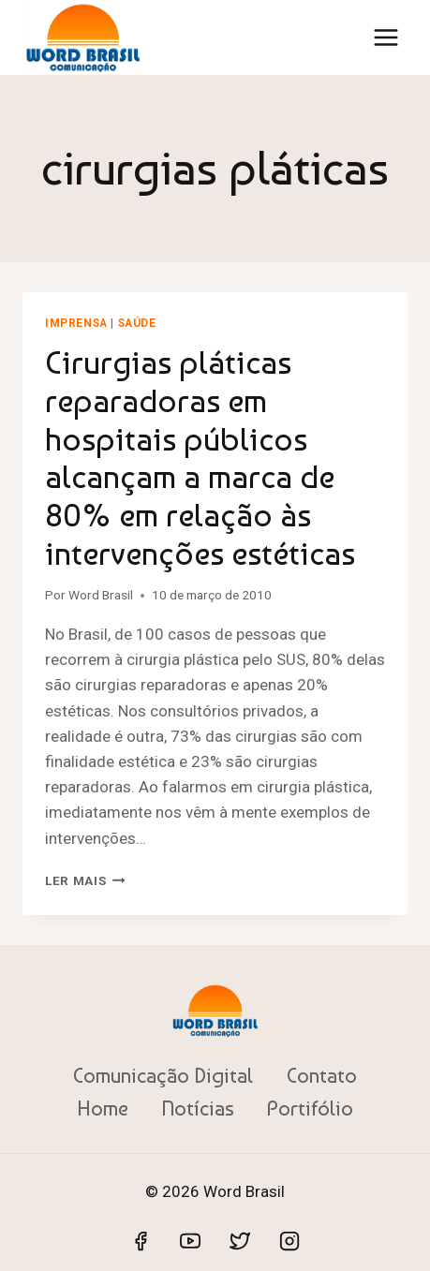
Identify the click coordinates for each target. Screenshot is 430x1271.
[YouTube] (190, 1241)
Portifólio (310, 1108)
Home (102, 1108)
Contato (322, 1075)
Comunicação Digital (163, 1075)
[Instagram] (289, 1241)
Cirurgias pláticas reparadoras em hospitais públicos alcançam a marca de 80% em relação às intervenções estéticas (200, 458)
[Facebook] (140, 1241)
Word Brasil (100, 594)
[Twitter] (239, 1241)
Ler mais (85, 880)
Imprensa (76, 323)
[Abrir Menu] (385, 37)
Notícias (197, 1108)
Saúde (137, 323)
